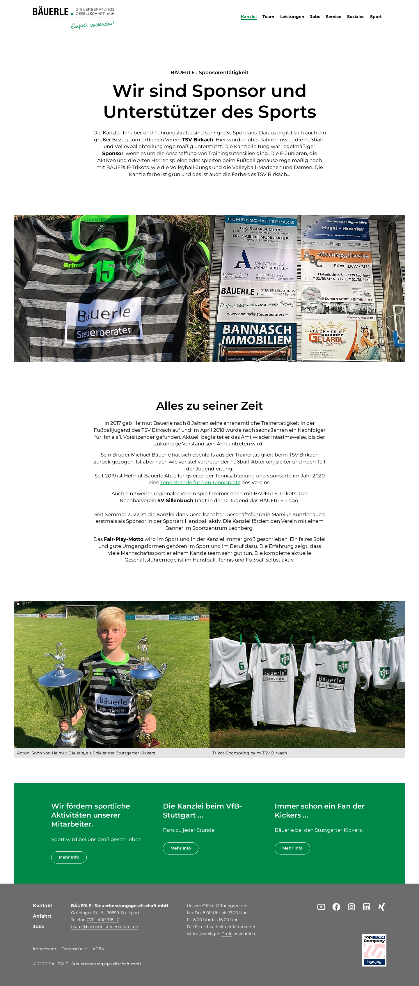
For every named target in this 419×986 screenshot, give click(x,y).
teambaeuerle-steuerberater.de (104, 926)
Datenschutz (74, 948)
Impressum (44, 948)
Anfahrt (42, 916)
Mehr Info (69, 857)
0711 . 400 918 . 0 (103, 919)
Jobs (38, 926)
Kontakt (42, 905)
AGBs (98, 948)
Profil (226, 933)
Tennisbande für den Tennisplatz (200, 482)
